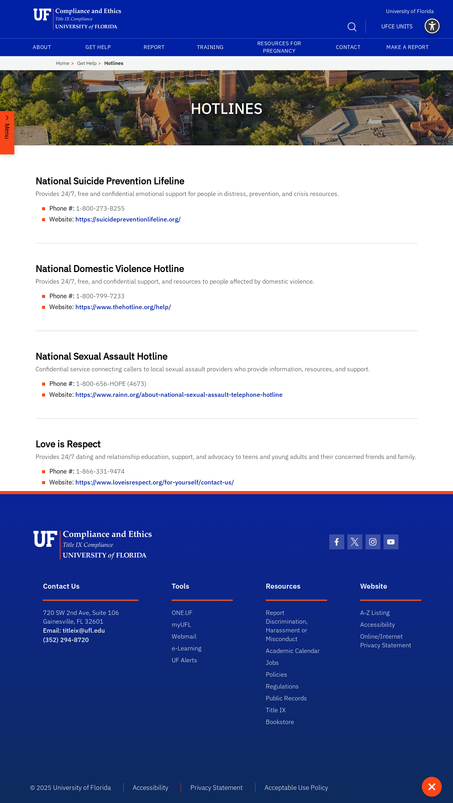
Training (210, 47)
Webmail (184, 636)
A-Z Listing (375, 612)
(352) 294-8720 (66, 639)
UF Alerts (184, 660)
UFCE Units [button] (396, 26)
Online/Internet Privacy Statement (385, 640)
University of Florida (410, 11)
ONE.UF (182, 612)
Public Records (286, 698)
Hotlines (113, 63)
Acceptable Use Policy (296, 787)
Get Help (98, 47)
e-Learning (187, 648)
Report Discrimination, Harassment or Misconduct (287, 625)
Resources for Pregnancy (279, 47)
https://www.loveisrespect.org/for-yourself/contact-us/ (154, 482)
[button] (432, 26)
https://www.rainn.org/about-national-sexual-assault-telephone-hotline (179, 394)
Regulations (282, 686)
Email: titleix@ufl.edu (74, 630)
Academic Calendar (293, 650)
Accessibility (377, 624)
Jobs (272, 662)
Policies (276, 674)
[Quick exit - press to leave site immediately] (432, 787)
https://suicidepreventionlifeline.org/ (128, 219)
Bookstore (280, 722)
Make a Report (407, 47)
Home (62, 63)
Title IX (276, 710)
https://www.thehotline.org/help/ (123, 307)
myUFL (181, 624)
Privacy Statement (216, 787)
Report (154, 47)
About (42, 47)
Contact (348, 47)
